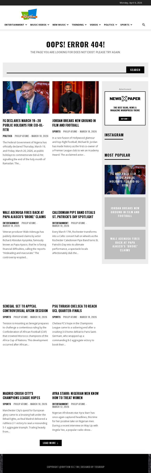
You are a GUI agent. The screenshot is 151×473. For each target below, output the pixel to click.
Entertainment (16, 24)
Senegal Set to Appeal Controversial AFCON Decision (25, 303)
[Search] (135, 69)
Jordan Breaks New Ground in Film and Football (73, 123)
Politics (110, 24)
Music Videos (39, 24)
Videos (95, 24)
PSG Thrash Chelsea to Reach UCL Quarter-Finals (74, 303)
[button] (143, 25)
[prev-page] (131, 172)
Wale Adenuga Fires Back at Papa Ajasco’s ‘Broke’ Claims (24, 210)
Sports (126, 24)
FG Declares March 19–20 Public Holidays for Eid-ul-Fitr (26, 123)
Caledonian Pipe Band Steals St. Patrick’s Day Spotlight (73, 210)
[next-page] (139, 172)
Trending (79, 24)
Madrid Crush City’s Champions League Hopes (21, 390)
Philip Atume (22, 131)
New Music (60, 24)
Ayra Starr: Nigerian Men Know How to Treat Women (75, 390)
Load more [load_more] (51, 438)
